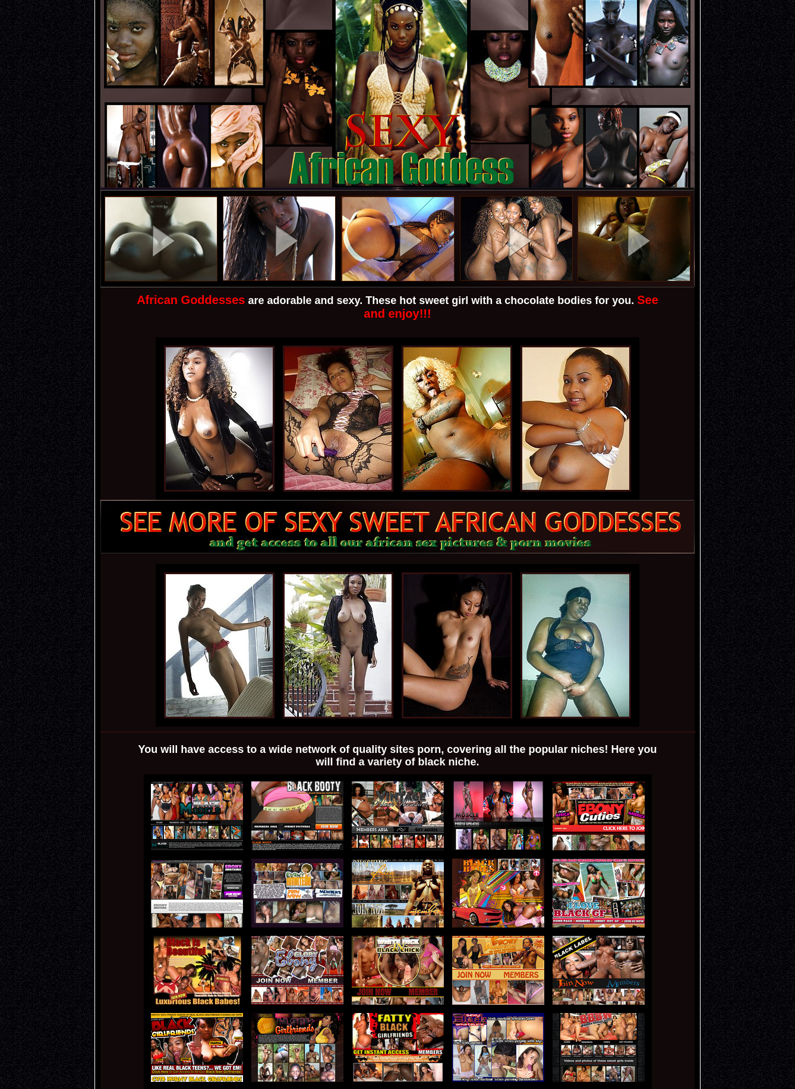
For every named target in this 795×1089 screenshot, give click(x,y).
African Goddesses (191, 299)
